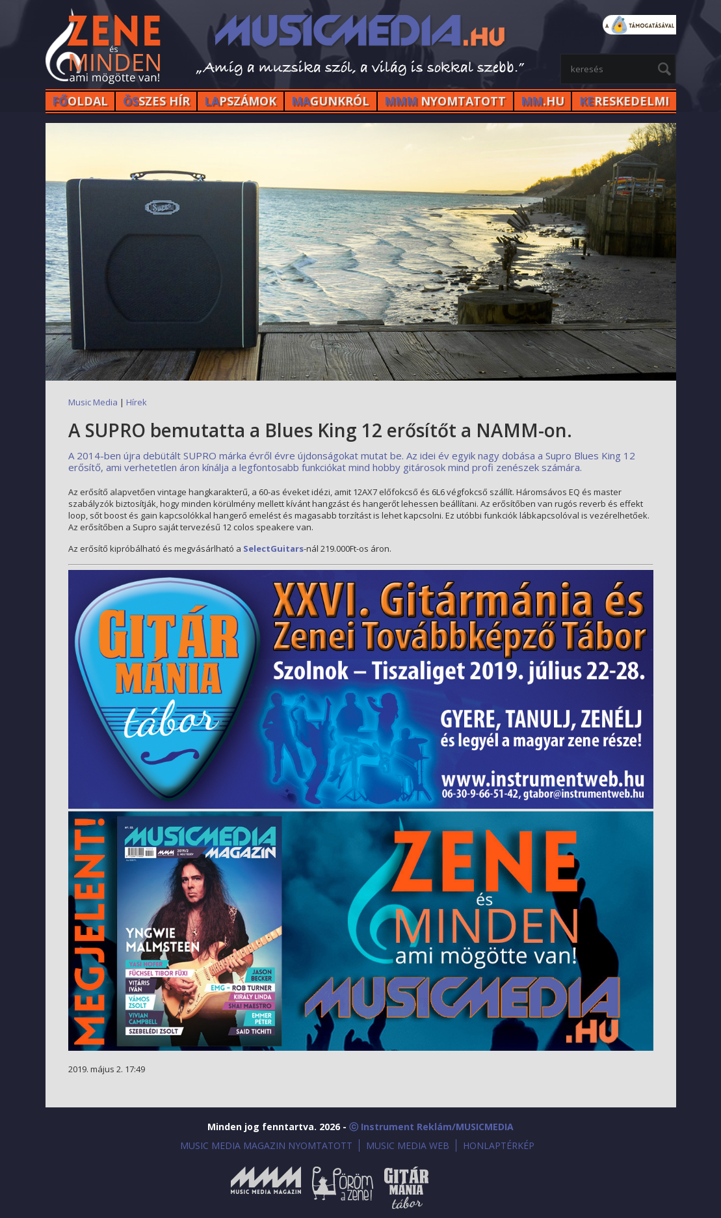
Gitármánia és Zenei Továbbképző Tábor (406, 1188)
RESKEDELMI (624, 101)
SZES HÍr (156, 101)
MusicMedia (104, 48)
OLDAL (80, 101)
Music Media (93, 402)
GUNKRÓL (330, 101)
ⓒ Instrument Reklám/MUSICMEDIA (431, 1126)
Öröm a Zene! (342, 1188)
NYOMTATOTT (445, 101)
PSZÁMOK (240, 101)
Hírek (136, 402)
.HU (542, 101)
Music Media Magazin (266, 1188)
